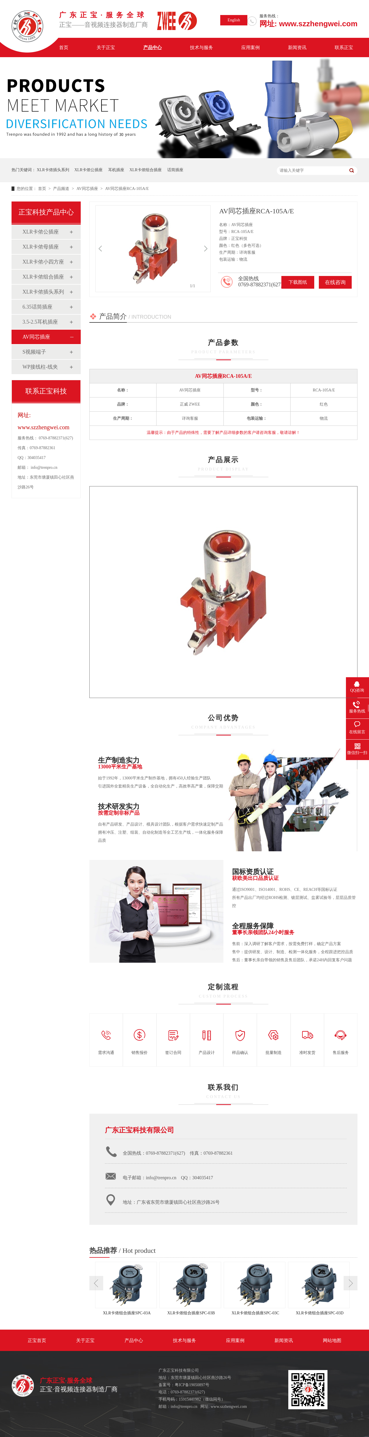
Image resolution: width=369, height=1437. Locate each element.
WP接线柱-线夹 (40, 367)
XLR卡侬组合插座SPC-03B (191, 1313)
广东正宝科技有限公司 (139, 1130)
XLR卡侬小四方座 (43, 262)
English (234, 20)
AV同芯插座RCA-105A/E (127, 188)
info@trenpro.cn (44, 467)
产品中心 (152, 47)
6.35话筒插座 (37, 307)
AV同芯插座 (87, 188)
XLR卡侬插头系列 (53, 170)
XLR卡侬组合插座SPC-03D (320, 1313)
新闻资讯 (297, 47)
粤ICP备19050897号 (192, 1385)
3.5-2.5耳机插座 (40, 322)
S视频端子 (34, 352)
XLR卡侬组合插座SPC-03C (255, 1313)
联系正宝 (344, 47)
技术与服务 (201, 47)
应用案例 (250, 47)
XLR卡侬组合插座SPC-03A (127, 1313)
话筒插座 (175, 170)
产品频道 (61, 188)
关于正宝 (106, 47)
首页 (63, 47)
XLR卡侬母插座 (40, 247)
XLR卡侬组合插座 (145, 170)
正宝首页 (37, 1340)
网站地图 (332, 1340)
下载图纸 (298, 282)
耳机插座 (116, 170)
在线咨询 (335, 282)
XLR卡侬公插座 (88, 170)
